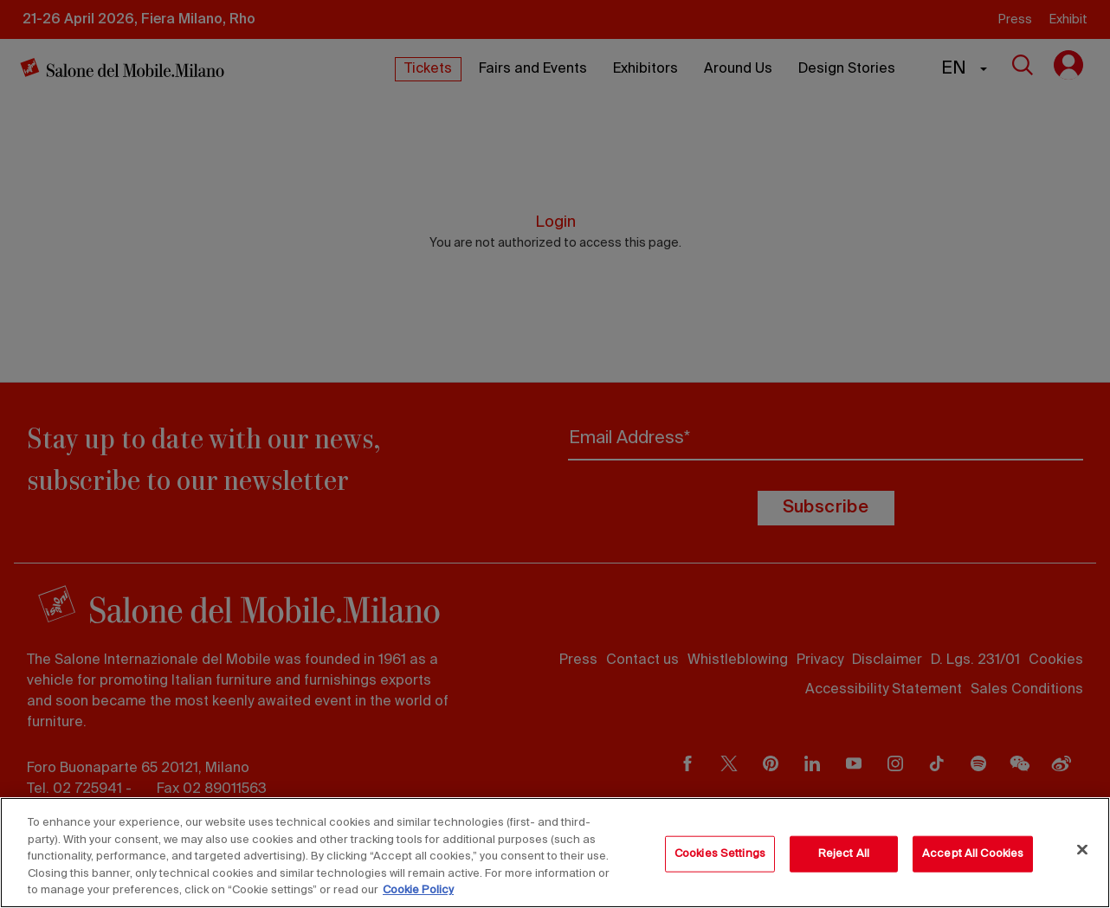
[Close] (1082, 850)
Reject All (843, 854)
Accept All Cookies (972, 854)
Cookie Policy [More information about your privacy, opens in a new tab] (418, 890)
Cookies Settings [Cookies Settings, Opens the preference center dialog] (719, 854)
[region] (555, 852)
